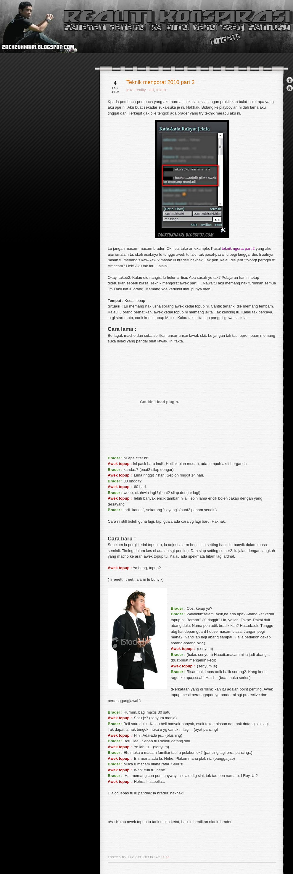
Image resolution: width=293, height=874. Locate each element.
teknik (161, 90)
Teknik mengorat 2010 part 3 (160, 82)
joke (129, 90)
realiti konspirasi (22, 38)
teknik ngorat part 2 (238, 248)
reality (141, 90)
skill (151, 90)
